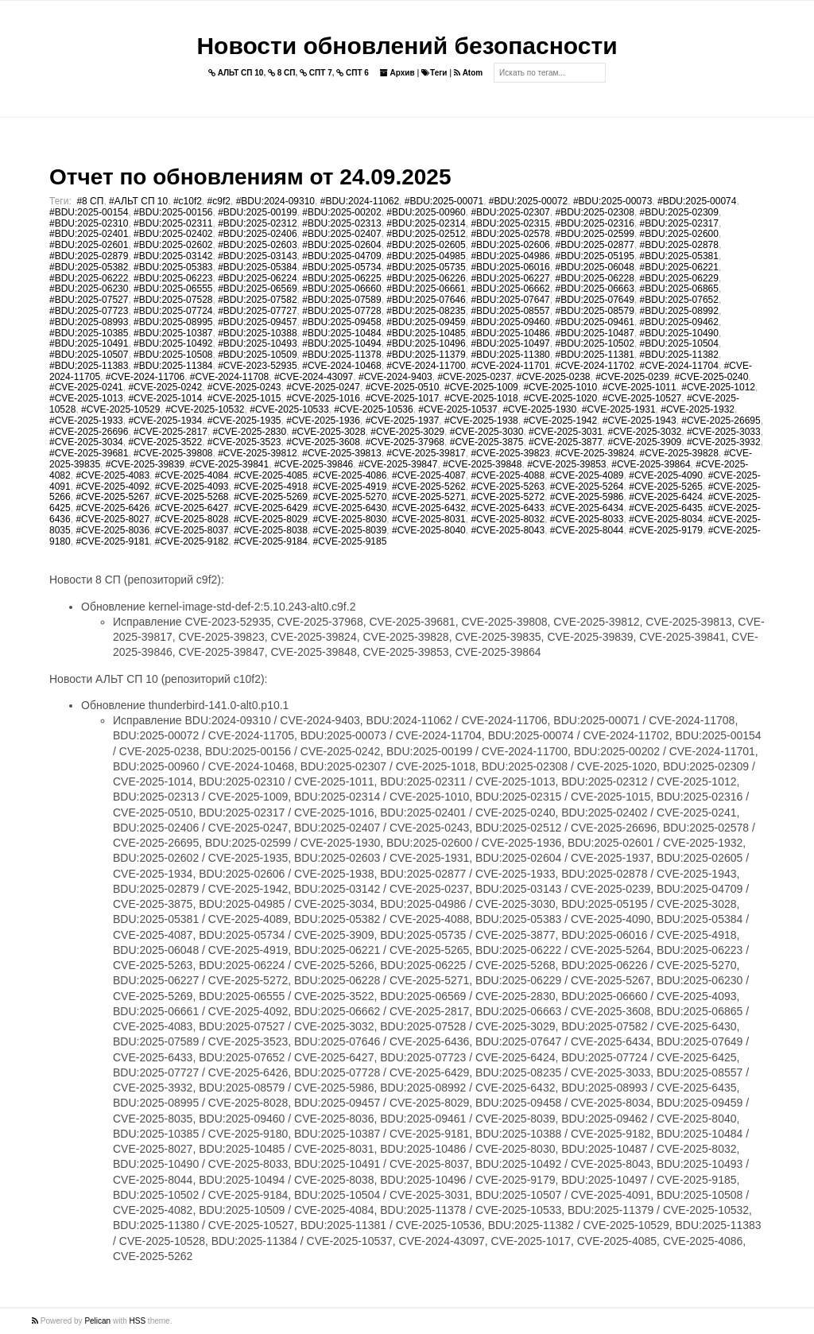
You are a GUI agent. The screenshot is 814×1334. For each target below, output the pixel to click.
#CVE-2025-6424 (666, 496)
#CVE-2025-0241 (86, 387)
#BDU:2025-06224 (257, 278)
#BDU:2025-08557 (510, 310)
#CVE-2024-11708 (229, 376)
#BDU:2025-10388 (257, 333)
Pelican (97, 1321)
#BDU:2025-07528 (173, 299)
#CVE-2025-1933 (86, 420)
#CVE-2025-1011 (639, 387)
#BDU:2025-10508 (173, 354)
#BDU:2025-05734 (341, 267)
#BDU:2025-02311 (173, 223)
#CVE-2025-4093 (192, 486)
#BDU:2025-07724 (173, 310)
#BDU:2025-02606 (510, 244)
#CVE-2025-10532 (204, 409)
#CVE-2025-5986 (587, 496)
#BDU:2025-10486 (510, 333)
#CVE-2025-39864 (650, 464)
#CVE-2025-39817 (425, 453)
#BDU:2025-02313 (341, 223)
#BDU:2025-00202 (341, 212)
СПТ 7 (316, 72)
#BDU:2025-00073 (612, 201)
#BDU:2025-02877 (594, 244)
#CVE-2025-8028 (192, 519)
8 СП (282, 72)
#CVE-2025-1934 (165, 420)
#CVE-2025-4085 (271, 475)
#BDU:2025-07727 (257, 310)
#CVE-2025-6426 (112, 508)
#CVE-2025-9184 (271, 541)
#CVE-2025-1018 (481, 398)
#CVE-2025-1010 (560, 387)
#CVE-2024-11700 (425, 365)
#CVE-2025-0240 (712, 376)
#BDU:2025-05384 (257, 267)
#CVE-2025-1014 (165, 398)
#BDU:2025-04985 (425, 256)
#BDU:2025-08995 (173, 322)
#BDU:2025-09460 (510, 322)
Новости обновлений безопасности (406, 46)
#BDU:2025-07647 (510, 299)
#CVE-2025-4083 (112, 475)
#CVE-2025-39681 (88, 453)
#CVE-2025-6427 (192, 508)
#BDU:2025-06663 (594, 288)
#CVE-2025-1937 (403, 420)
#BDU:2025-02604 (341, 244)
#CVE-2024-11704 (679, 365)
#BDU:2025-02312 (257, 223)
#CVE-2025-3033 (724, 431)
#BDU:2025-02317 (679, 223)
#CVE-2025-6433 (508, 508)
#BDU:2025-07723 (88, 310)
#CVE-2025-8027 (112, 519)
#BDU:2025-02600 (679, 233)
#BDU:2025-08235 (425, 310)
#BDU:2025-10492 (173, 343)
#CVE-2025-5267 (112, 496)
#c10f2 (187, 201)
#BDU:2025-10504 (679, 343)
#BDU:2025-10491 (88, 343)
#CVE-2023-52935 (257, 365)
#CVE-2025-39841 (229, 464)
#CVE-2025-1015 (244, 398)
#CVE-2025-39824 (594, 453)
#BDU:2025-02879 (88, 256)
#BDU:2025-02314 (425, 223)
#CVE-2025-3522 (165, 442)
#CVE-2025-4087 (429, 475)
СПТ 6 (352, 72)
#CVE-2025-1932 (698, 409)
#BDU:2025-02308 (594, 212)
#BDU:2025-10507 (88, 354)
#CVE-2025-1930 (539, 409)
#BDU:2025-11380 (510, 354)
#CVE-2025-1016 (323, 398)
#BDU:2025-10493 (257, 343)
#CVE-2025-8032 (508, 519)
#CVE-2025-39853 (566, 464)
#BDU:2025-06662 (510, 288)
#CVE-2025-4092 (112, 486)
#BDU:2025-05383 (173, 267)
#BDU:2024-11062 (359, 201)
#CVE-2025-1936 (323, 420)
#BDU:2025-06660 (341, 288)
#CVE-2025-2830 (249, 431)
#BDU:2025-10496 (425, 343)
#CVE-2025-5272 (508, 496)
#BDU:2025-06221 (679, 267)
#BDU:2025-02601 (88, 244)
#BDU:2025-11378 (341, 354)
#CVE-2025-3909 (645, 442)
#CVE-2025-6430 (350, 508)
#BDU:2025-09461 (594, 322)
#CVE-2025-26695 (720, 420)
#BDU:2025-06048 (594, 267)
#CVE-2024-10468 (341, 365)
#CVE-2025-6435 (666, 508)
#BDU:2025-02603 (257, 244)
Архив (397, 72)
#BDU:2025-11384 (173, 365)
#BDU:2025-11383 (88, 365)
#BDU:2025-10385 (88, 333)
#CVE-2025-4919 (350, 486)
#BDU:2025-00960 (425, 212)
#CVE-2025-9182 (192, 541)
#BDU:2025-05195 (594, 256)
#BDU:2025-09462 (679, 322)
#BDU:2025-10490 (679, 333)
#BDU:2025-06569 (257, 288)
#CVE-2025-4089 (587, 475)
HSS (138, 1321)
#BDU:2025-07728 (341, 310)
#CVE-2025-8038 (271, 530)
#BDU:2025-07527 (88, 299)
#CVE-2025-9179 (666, 530)
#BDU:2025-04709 (341, 256)
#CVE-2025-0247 (323, 387)
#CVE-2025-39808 (173, 453)
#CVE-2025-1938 (481, 420)
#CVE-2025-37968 (405, 442)
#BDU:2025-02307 (510, 212)
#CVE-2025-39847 (398, 464)
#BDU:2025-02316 (594, 223)
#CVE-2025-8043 (508, 530)
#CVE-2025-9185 (350, 541)
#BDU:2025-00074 (696, 201)
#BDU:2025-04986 (510, 256)
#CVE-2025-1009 (481, 387)
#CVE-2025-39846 (313, 464)
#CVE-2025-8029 (271, 519)
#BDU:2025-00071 (444, 201)
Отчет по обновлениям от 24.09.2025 (250, 177)
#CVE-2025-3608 (323, 442)
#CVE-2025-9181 (112, 541)
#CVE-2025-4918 (271, 486)
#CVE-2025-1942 (560, 420)
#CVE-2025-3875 (487, 442)
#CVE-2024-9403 (395, 376)
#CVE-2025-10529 (120, 409)
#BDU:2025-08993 (88, 322)
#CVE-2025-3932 (724, 442)
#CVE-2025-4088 (508, 475)
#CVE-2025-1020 (560, 398)
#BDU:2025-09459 (425, 322)
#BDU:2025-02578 (510, 233)
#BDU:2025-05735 (425, 267)
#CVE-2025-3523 (244, 442)
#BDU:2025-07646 (425, 299)
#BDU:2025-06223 (173, 278)
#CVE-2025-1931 (619, 409)
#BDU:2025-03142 (173, 256)
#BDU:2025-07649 (594, 299)
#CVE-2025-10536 (373, 409)
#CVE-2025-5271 (429, 496)
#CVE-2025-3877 (566, 442)
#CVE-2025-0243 (244, 387)
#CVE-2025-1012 (718, 387)
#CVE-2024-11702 (594, 365)
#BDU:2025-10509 (257, 354)
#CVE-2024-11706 (145, 376)
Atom (468, 72)
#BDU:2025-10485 (425, 333)
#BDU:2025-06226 (425, 278)
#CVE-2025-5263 (508, 486)
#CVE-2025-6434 (587, 508)
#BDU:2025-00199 (257, 212)
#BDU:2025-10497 (510, 343)
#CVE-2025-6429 (271, 508)
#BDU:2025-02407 (341, 233)
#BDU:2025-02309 (679, 212)
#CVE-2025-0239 (632, 376)
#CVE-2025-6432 (429, 508)
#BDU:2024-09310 (275, 201)
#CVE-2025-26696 (88, 431)
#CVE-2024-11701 (510, 365)
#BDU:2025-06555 (173, 288)
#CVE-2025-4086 (350, 475)
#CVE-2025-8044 (587, 530)
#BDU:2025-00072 (528, 201)
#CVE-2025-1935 (244, 420)
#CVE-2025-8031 (429, 519)
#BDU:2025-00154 (88, 212)
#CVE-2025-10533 (289, 409)
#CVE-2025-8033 (587, 519)
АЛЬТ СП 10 (236, 72)
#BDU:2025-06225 (341, 278)
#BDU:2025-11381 (594, 354)
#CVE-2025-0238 (554, 376)
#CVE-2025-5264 (587, 486)
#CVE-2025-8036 (112, 530)
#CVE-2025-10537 (457, 409)
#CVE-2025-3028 (329, 431)
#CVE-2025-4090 (666, 475)
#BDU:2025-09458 (341, 322)
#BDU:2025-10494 (341, 343)
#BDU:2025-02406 (257, 233)
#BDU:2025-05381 (679, 256)
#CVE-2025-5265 (666, 486)
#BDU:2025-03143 (257, 256)
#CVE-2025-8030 (350, 519)
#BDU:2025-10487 (594, 333)
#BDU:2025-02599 (594, 233)
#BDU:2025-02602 (173, 244)
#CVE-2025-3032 (645, 431)
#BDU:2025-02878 (679, 244)
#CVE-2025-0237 (474, 376)
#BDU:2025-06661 (425, 288)
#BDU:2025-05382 (88, 267)
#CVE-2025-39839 (145, 464)
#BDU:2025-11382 (679, 354)
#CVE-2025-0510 (403, 387)
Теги (434, 72)
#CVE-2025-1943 (639, 420)
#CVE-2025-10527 (642, 398)
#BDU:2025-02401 (88, 233)
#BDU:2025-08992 (679, 310)
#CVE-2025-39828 (679, 453)
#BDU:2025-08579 (594, 310)
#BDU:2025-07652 (679, 299)
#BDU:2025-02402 (173, 233)
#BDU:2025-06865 (679, 288)
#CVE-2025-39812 (257, 453)
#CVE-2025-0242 (165, 387)
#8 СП (89, 201)
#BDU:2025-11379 (425, 354)
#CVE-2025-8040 (429, 530)
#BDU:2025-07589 (341, 299)
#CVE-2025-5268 (192, 496)
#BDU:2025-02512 (425, 233)
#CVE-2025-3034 (86, 442)
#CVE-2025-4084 (192, 475)
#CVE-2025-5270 (350, 496)
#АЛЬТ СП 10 (138, 201)
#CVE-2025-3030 (487, 431)
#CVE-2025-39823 (510, 453)
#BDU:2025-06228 (594, 278)
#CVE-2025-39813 (341, 453)
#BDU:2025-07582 (257, 299)
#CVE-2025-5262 (429, 486)
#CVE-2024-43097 (313, 376)
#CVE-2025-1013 (86, 398)
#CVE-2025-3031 (566, 431)
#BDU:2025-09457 (257, 322)
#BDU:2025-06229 (679, 278)
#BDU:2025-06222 (88, 278)
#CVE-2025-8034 (666, 519)
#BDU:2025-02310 (88, 223)
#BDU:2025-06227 (510, 278)
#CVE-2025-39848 (482, 464)
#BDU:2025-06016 (510, 267)
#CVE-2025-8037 (192, 530)
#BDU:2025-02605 (425, 244)
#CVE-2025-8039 (350, 530)
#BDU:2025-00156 (173, 212)
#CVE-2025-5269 (271, 496)
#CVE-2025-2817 (170, 431)
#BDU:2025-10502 (594, 343)
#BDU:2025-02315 (510, 223)
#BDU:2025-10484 (341, 333)
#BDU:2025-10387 (173, 333)
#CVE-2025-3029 (407, 431)
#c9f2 (219, 201)
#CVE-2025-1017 (403, 398)
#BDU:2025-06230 (88, 288)
